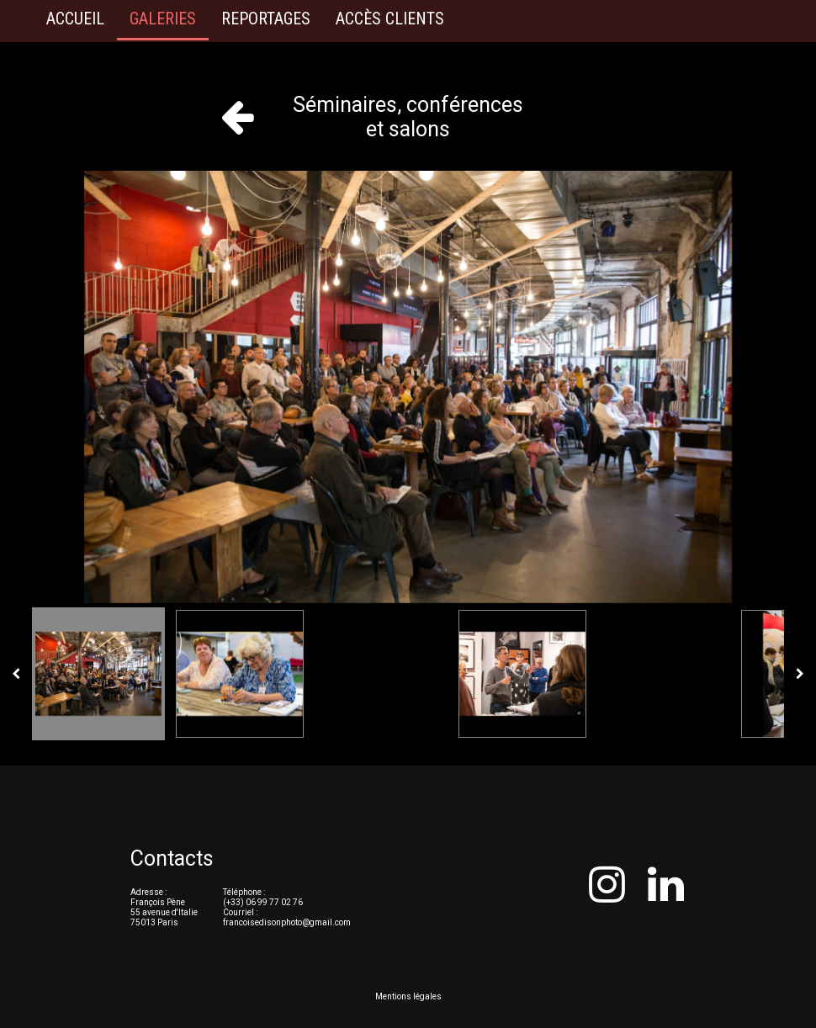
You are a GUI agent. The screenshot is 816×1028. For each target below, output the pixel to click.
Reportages (265, 18)
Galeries (163, 18)
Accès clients (390, 18)
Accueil (75, 18)
